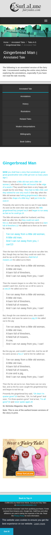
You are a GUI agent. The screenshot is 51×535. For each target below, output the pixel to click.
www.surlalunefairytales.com (26, 505)
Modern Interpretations (25, 126)
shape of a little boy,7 (21, 198)
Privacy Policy (19, 516)
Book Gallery (25, 142)
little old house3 (29, 184)
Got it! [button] (7, 531)
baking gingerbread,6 (29, 195)
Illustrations (25, 111)
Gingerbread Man (13, 45)
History (26, 104)
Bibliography (25, 134)
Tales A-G (32, 42)
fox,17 (20, 354)
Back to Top (25, 498)
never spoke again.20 (24, 402)
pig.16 (34, 318)
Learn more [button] (39, 524)
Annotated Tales (18, 42)
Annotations (26, 96)
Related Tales (25, 119)
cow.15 (7, 289)
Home (5, 42)
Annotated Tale (25, 89)
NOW (5, 172)
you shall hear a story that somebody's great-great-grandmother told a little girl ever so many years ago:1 (25, 175)
